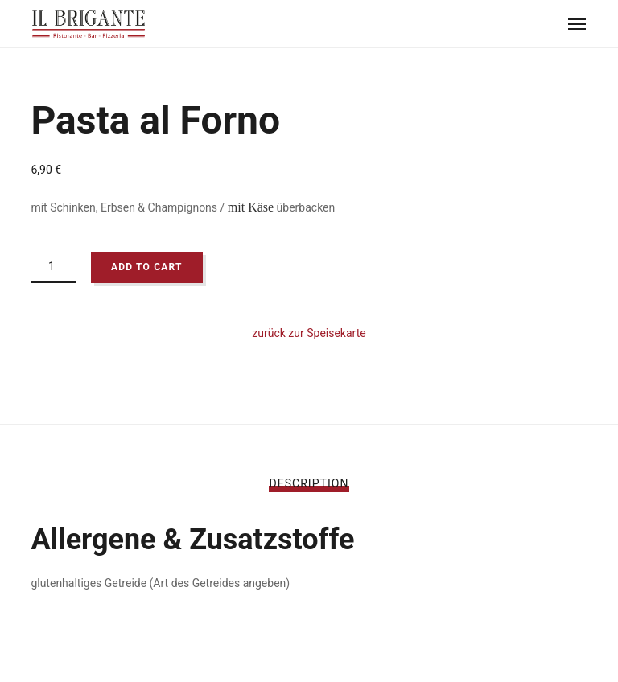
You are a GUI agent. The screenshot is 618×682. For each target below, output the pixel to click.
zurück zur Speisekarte (308, 333)
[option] (309, 80)
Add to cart (147, 267)
